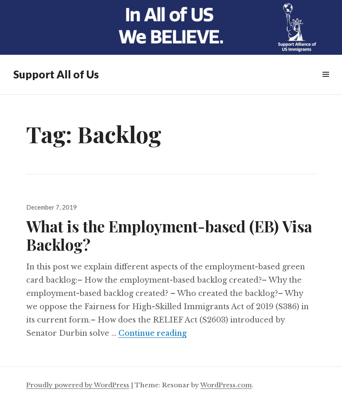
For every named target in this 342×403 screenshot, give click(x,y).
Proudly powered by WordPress (77, 385)
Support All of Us (56, 74)
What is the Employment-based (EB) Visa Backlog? (169, 235)
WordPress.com (226, 385)
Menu (325, 83)
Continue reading (152, 333)
